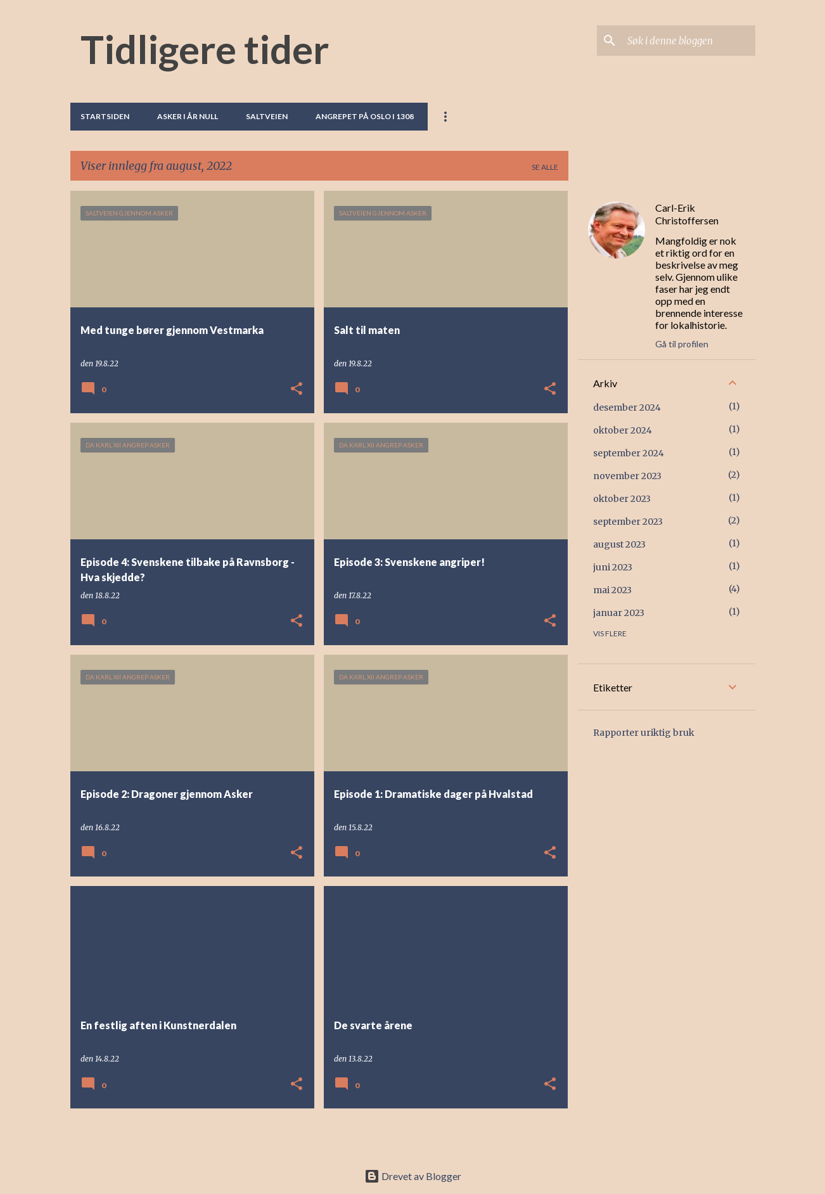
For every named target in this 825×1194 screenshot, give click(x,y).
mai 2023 (612, 590)
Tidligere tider (204, 48)
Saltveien (267, 116)
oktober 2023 (622, 498)
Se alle (545, 167)
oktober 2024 (622, 430)
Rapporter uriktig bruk (643, 732)
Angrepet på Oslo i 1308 (365, 116)
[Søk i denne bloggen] (688, 40)
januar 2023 (618, 613)
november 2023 (627, 476)
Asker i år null (187, 116)
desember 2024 (627, 407)
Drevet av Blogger (412, 1176)
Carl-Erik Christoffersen (687, 214)
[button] (296, 389)
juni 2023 (612, 567)
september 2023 (628, 521)
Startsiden (104, 116)
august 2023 (619, 544)
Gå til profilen (681, 343)
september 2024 (628, 453)
